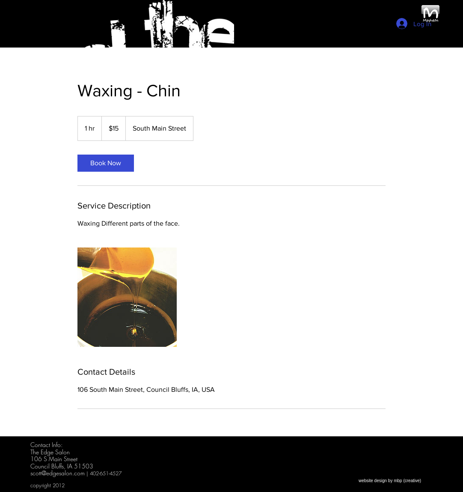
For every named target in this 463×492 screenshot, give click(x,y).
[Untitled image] (127, 297)
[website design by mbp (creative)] (389, 480)
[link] (105, 163)
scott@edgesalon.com (57, 473)
